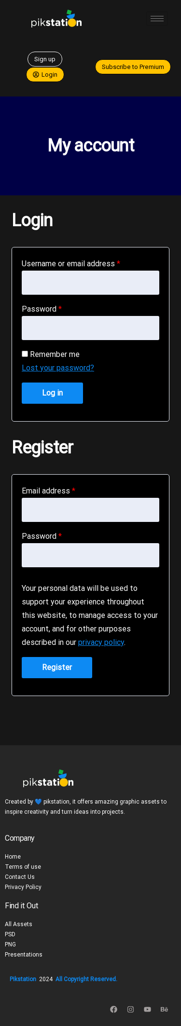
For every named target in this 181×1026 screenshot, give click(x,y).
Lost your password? (58, 367)
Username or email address (71, 263)
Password (42, 309)
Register (57, 667)
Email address (48, 490)
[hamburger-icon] (157, 19)
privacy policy (101, 642)
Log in (52, 392)
